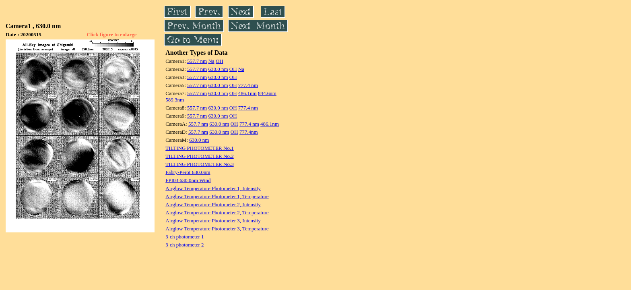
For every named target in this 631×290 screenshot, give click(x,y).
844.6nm (267, 93)
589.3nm (174, 100)
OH (219, 61)
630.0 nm (218, 69)
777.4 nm (248, 85)
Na (211, 61)
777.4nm (248, 132)
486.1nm (247, 93)
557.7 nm (197, 61)
